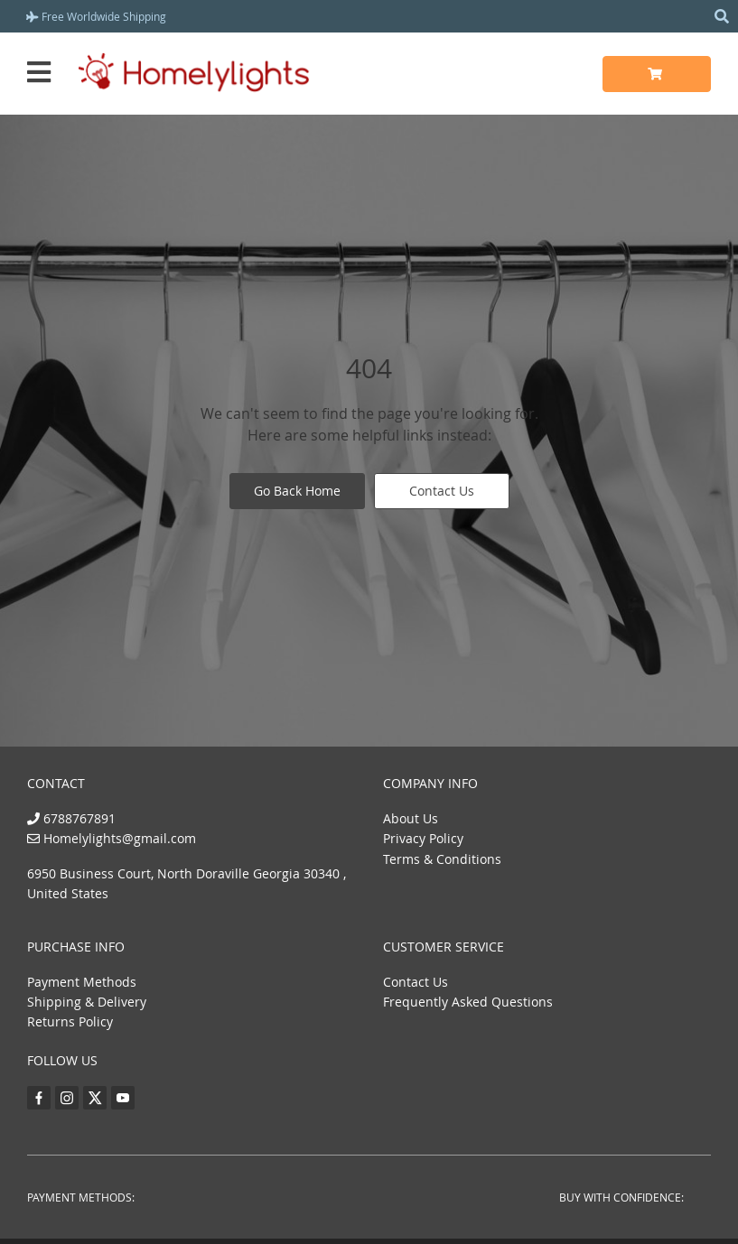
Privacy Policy (423, 838)
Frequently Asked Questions (468, 1001)
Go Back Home (297, 490)
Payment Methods (81, 981)
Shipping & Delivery (86, 1001)
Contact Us (441, 490)
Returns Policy (70, 1021)
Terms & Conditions (442, 859)
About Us (410, 818)
